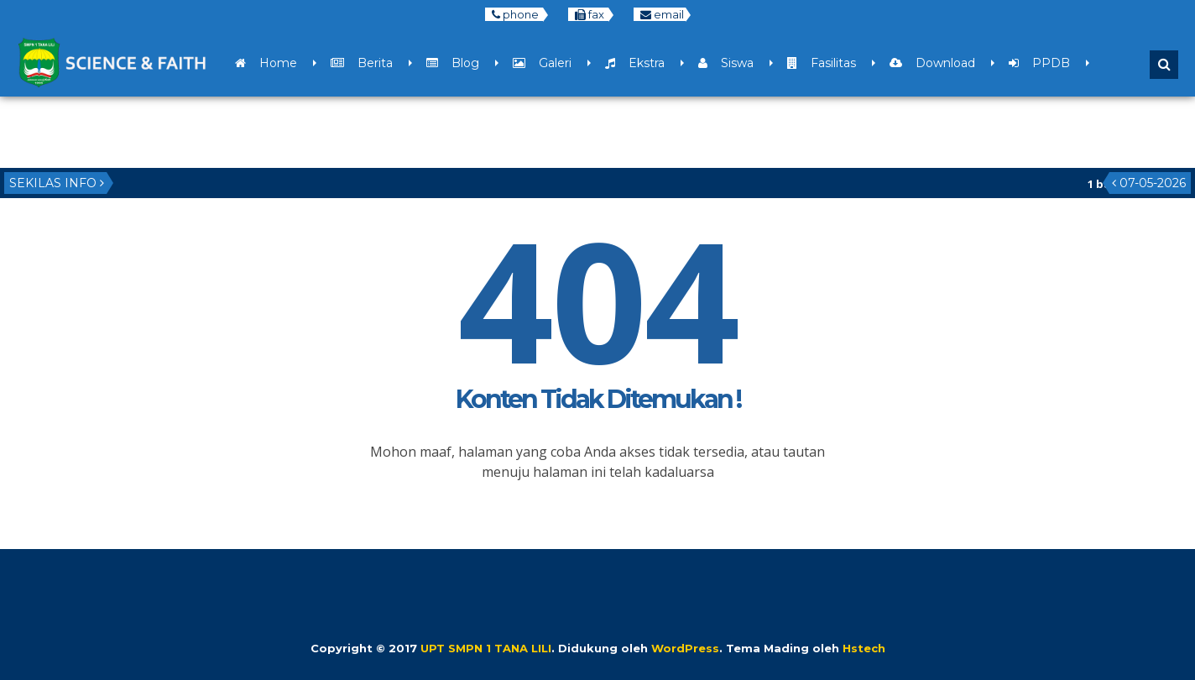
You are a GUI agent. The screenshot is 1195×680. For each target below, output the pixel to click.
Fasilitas (821, 63)
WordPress (685, 648)
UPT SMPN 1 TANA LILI (485, 648)
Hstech (864, 648)
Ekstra (635, 63)
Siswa (726, 63)
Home (266, 63)
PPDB (1039, 63)
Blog (452, 63)
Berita (362, 63)
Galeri (542, 63)
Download (932, 63)
